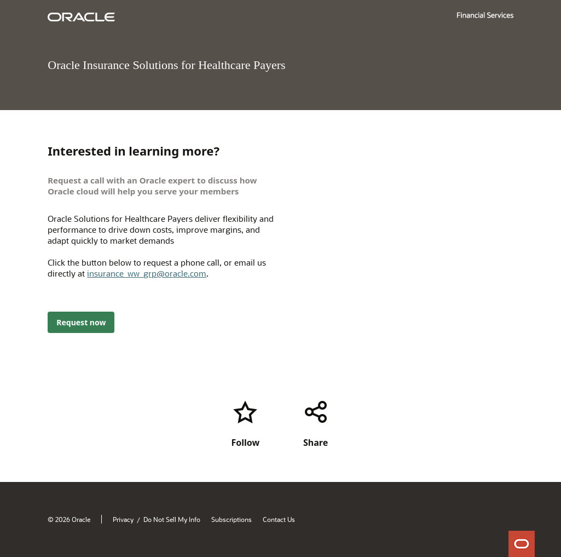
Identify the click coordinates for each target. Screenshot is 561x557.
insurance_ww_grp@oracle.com (146, 273)
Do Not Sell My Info (171, 519)
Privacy (123, 519)
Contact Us (279, 519)
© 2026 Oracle (69, 519)
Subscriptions (231, 519)
